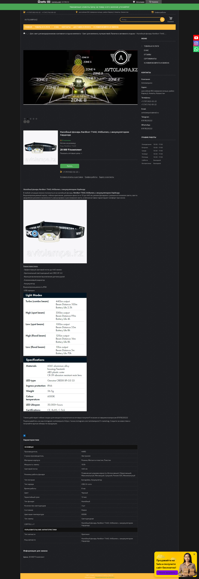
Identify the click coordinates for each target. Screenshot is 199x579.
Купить (69, 166)
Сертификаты (150, 59)
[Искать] (162, 19)
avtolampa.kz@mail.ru (150, 112)
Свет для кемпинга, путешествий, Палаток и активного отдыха (108, 33)
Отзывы (147, 54)
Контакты (66, 27)
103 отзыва (140, 2)
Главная (28, 27)
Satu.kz (110, 575)
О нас (56, 27)
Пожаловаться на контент (104, 577)
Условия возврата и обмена (106, 27)
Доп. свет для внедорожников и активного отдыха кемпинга (55, 33)
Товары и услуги (42, 27)
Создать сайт (56, 2)
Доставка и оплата (82, 27)
